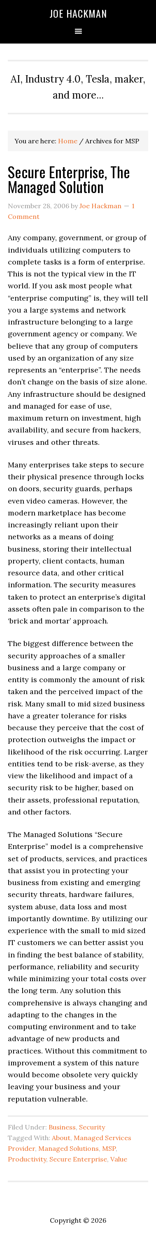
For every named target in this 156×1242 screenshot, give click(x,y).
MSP (109, 1148)
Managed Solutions (68, 1148)
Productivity (27, 1159)
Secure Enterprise (78, 1159)
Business (62, 1127)
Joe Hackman (78, 13)
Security (92, 1127)
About (61, 1138)
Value (118, 1159)
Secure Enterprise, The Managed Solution (69, 179)
